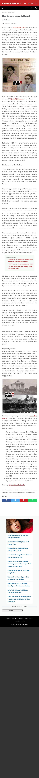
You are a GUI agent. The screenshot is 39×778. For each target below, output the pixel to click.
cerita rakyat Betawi (19, 29)
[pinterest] (24, 501)
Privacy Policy (28, 622)
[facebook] (24, 2)
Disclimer (14, 622)
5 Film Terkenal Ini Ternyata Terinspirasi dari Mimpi (20, 265)
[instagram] (35, 2)
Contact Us (20, 622)
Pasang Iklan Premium (19, 624)
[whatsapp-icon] (35, 5)
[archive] (12, 613)
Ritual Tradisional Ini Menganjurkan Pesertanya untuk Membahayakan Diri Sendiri (19, 602)
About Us (8, 622)
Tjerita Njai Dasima (16, 101)
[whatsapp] (32, 501)
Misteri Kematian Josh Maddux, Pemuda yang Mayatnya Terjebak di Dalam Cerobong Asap (19, 566)
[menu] (4, 9)
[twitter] (27, 2)
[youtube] (31, 2)
